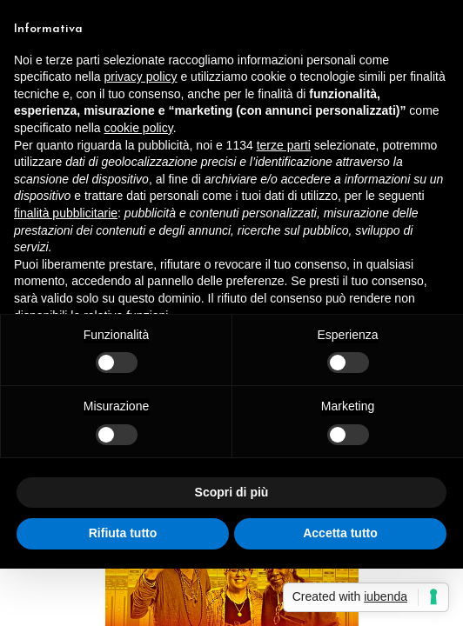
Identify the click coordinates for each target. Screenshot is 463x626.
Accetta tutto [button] (340, 533)
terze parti (284, 145)
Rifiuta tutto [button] (123, 533)
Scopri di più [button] (232, 492)
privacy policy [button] (141, 76)
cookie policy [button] (138, 128)
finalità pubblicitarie (65, 213)
